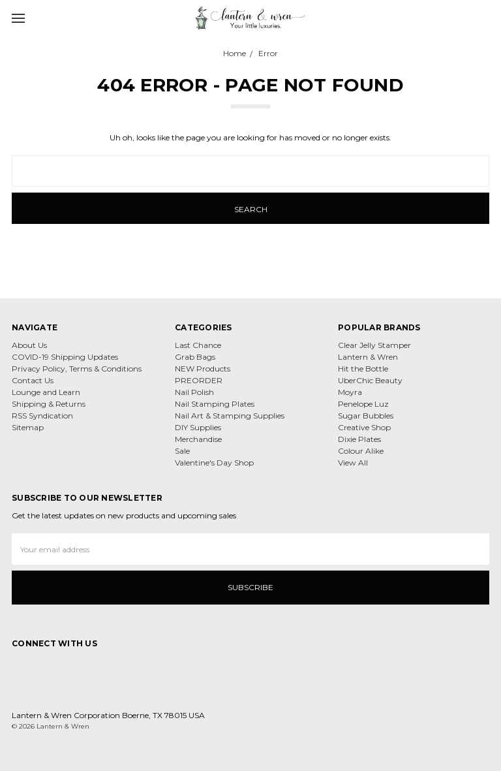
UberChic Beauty (370, 380)
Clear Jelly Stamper (374, 345)
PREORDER (198, 380)
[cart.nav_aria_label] (486, 17)
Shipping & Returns (48, 404)
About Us (29, 345)
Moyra (350, 392)
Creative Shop (364, 427)
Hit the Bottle (363, 368)
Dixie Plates (359, 439)
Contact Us (32, 380)
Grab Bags (195, 357)
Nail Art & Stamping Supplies (229, 415)
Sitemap (28, 427)
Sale (182, 451)
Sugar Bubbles (365, 415)
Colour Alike (361, 451)
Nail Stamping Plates (214, 404)
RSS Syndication (42, 415)
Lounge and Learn (46, 392)
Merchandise (198, 439)
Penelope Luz (363, 404)
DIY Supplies (198, 427)
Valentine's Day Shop (214, 462)
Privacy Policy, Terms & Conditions (77, 368)
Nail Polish (194, 392)
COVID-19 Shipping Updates (65, 357)
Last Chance (198, 345)
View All (353, 462)
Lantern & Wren (368, 357)
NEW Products (202, 368)
